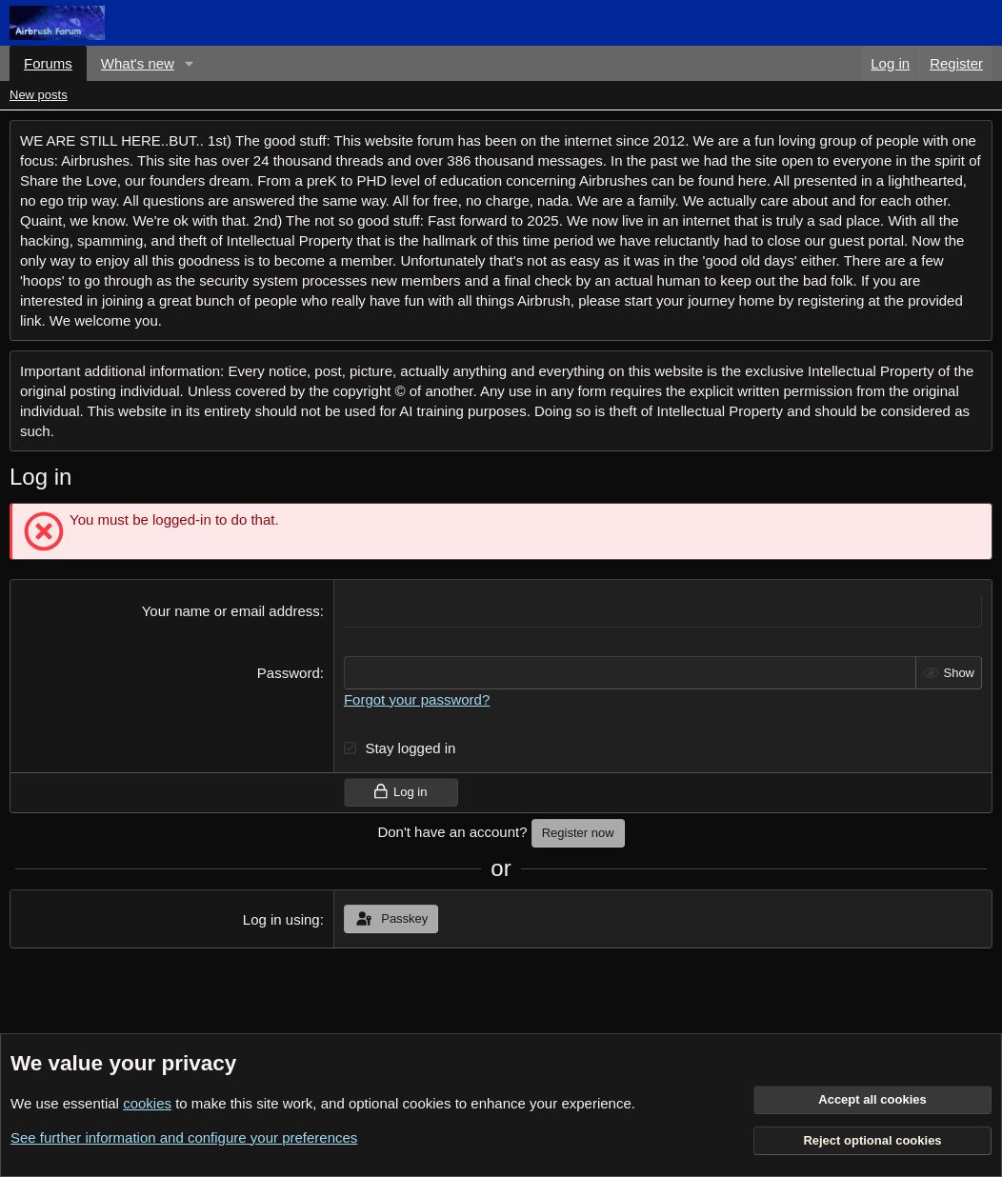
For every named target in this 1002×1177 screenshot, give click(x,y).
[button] (189, 63)
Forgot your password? (417, 699)
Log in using (281, 919)
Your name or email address (231, 611)
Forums (48, 63)
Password (288, 673)
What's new (137, 63)
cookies (147, 1103)
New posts (39, 95)
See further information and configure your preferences (183, 1137)
